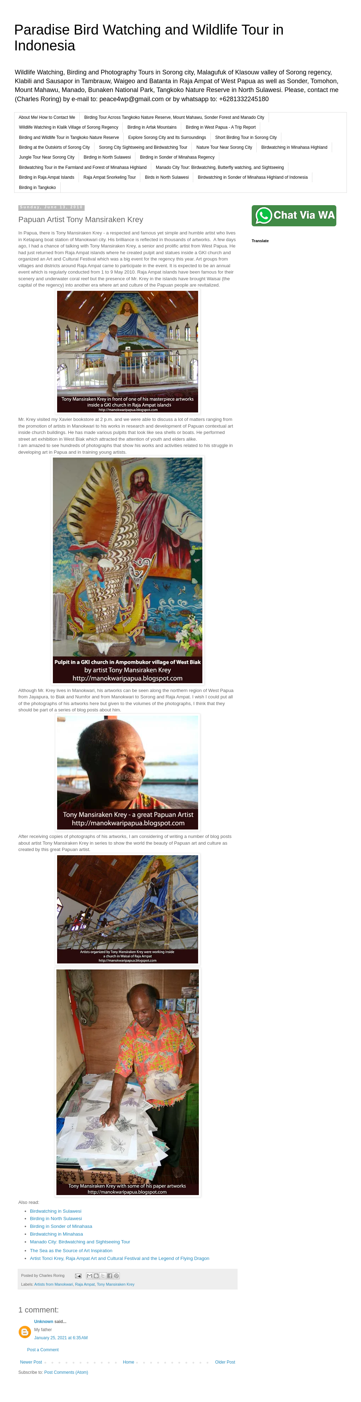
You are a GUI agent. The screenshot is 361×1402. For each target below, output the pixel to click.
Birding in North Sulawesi (107, 157)
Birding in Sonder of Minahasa (61, 1226)
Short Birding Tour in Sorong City (246, 137)
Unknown (43, 1321)
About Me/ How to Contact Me (47, 117)
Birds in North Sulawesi (167, 177)
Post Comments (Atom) (66, 1372)
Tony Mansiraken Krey (116, 1284)
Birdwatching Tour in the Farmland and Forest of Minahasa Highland (83, 167)
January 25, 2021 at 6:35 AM (61, 1337)
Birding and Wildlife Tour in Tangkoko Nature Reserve (69, 137)
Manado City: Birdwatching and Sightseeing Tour (80, 1241)
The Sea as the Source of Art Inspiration (71, 1250)
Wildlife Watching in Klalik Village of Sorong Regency (68, 127)
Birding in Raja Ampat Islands (46, 177)
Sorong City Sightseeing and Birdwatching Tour (143, 147)
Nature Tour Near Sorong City (224, 147)
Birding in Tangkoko (37, 187)
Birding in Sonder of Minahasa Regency (177, 157)
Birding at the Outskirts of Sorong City (54, 147)
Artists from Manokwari (53, 1284)
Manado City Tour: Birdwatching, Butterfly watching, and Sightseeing (220, 167)
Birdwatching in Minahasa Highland (294, 147)
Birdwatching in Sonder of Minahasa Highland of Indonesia (253, 177)
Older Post (225, 1362)
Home (128, 1362)
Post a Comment (43, 1349)
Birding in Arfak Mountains (151, 127)
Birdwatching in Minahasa (56, 1234)
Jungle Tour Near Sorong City (46, 157)
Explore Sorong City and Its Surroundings (167, 137)
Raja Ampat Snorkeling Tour (110, 177)
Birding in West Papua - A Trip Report (221, 127)
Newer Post (31, 1362)
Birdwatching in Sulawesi (55, 1211)
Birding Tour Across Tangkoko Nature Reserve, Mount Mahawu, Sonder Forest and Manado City (174, 117)
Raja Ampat (85, 1284)
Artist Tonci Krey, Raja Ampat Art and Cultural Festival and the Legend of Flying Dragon (119, 1258)
